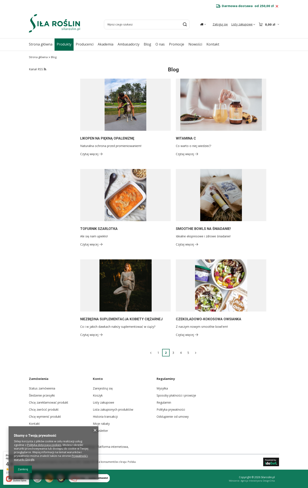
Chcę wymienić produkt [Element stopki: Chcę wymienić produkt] (45, 417)
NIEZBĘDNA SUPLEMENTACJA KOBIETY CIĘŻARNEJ (121, 319)
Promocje (176, 44)
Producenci (84, 44)
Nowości (195, 44)
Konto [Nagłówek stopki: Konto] (98, 378)
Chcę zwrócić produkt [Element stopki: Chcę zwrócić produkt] (44, 409)
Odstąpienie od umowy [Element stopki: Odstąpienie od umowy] (173, 417)
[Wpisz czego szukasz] (147, 24)
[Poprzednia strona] (151, 352)
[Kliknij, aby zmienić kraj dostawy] (203, 24)
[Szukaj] (185, 24)
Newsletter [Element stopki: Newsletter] (100, 431)
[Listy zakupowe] (243, 24)
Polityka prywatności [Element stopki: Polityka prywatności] (171, 409)
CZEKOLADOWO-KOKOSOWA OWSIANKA (208, 319)
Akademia (105, 44)
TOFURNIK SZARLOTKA (99, 229)
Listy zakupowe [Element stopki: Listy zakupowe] (103, 402)
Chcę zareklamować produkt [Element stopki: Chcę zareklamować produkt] (48, 402)
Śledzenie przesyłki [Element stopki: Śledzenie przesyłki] (42, 395)
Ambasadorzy (128, 44)
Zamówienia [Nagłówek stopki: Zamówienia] (38, 378)
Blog (147, 44)
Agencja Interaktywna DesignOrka (258, 480)
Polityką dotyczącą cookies (44, 445)
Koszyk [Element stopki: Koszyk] (98, 395)
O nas (160, 44)
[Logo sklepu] (54, 23)
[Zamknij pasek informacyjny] (277, 6)
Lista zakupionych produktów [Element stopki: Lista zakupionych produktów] (113, 409)
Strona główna (40, 44)
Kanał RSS (37, 69)
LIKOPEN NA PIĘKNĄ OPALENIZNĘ (107, 138)
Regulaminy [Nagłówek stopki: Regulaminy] (166, 378)
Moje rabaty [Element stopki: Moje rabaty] (101, 424)
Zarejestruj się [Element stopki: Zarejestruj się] (103, 388)
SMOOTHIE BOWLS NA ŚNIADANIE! (203, 229)
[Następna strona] (196, 352)
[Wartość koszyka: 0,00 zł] (269, 24)
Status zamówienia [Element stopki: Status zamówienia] (42, 388)
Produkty (64, 44)
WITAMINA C (186, 138)
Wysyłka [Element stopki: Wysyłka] (162, 388)
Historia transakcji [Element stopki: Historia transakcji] (105, 417)
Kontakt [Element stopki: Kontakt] (34, 424)
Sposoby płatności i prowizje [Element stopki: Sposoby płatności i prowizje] (176, 395)
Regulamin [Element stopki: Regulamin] (164, 402)
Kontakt (212, 44)
